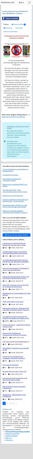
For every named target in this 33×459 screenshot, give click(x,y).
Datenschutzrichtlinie (11, 32)
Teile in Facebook (10, 18)
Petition (6, 24)
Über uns (8, 438)
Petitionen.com (7, 2)
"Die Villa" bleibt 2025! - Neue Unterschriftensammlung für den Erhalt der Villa (15, 191)
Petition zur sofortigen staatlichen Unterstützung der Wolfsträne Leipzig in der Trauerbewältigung (15, 212)
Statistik (19, 28)
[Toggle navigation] (29, 2)
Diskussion (8, 28)
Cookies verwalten (11, 436)
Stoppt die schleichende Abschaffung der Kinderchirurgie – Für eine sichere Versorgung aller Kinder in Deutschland (15, 201)
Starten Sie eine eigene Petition (16, 235)
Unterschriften (19, 24)
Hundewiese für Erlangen (10, 175)
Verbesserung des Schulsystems (13, 195)
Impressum (9, 440)
